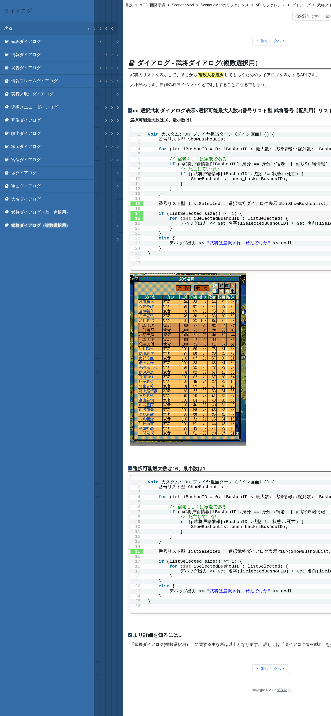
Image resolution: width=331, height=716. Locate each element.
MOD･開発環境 (152, 5)
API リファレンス (270, 5)
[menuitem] (47, 41)
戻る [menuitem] (49, 28)
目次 (129, 5)
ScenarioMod (183, 5)
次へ (280, 41)
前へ (261, 41)
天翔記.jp (283, 690)
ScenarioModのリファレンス (225, 5)
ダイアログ (301, 5)
